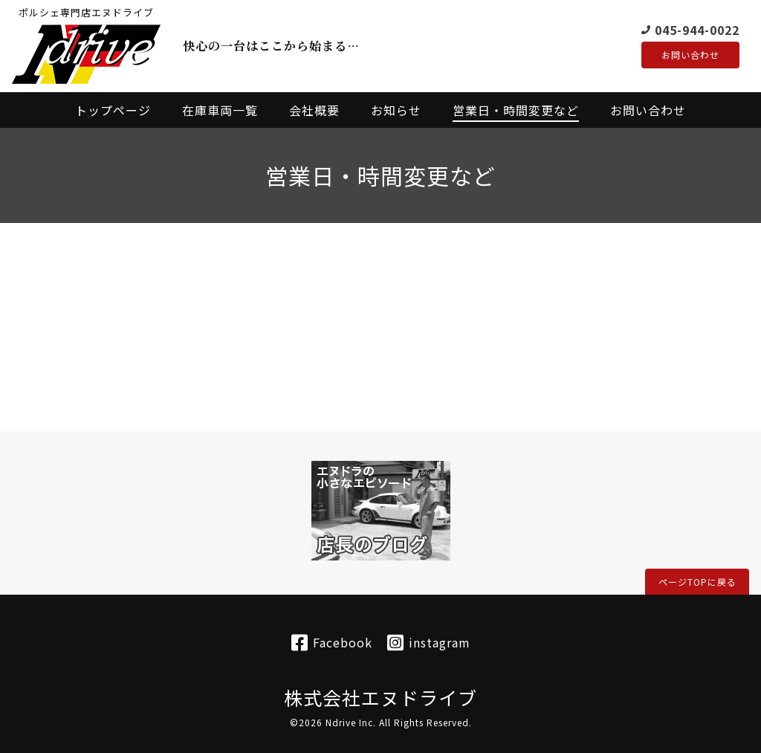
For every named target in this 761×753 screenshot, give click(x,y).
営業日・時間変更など (516, 110)
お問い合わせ (690, 55)
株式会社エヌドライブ (380, 697)
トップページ (113, 110)
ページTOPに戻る (697, 581)
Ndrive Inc (349, 722)
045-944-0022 (697, 29)
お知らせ (396, 110)
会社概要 (314, 110)
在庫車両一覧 (220, 110)
